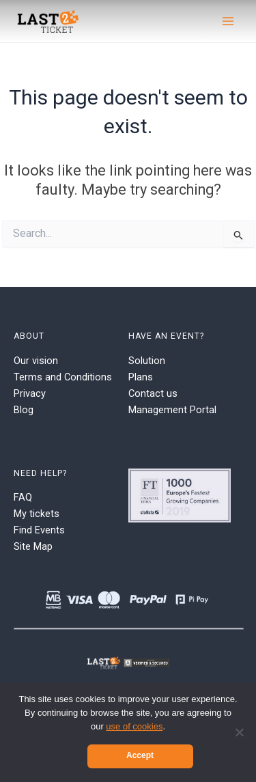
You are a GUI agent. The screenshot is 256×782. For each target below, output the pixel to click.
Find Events (39, 530)
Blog (23, 410)
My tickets (36, 513)
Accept (140, 755)
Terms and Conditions (63, 377)
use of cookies (134, 726)
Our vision (36, 360)
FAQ (23, 497)
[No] (239, 732)
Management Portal (172, 410)
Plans (140, 377)
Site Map (33, 546)
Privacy (30, 393)
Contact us (152, 393)
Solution (146, 360)
